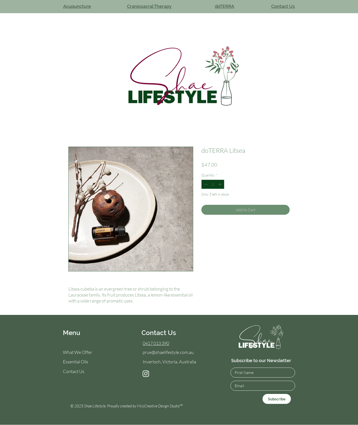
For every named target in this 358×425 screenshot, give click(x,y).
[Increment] (220, 184)
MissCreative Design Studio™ (159, 405)
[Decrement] (205, 184)
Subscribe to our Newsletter (261, 360)
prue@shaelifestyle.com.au (168, 352)
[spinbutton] (212, 184)
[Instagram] (145, 373)
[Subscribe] (276, 399)
